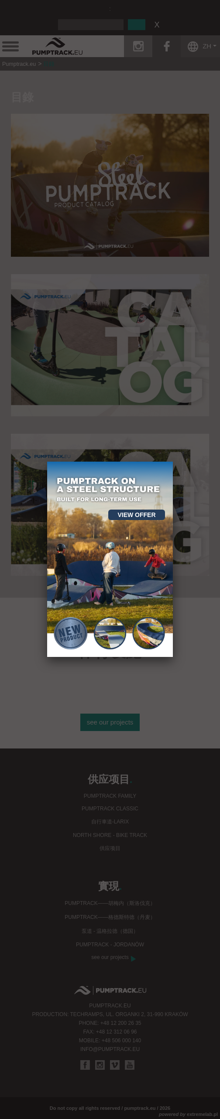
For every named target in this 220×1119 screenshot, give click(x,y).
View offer (136, 514)
